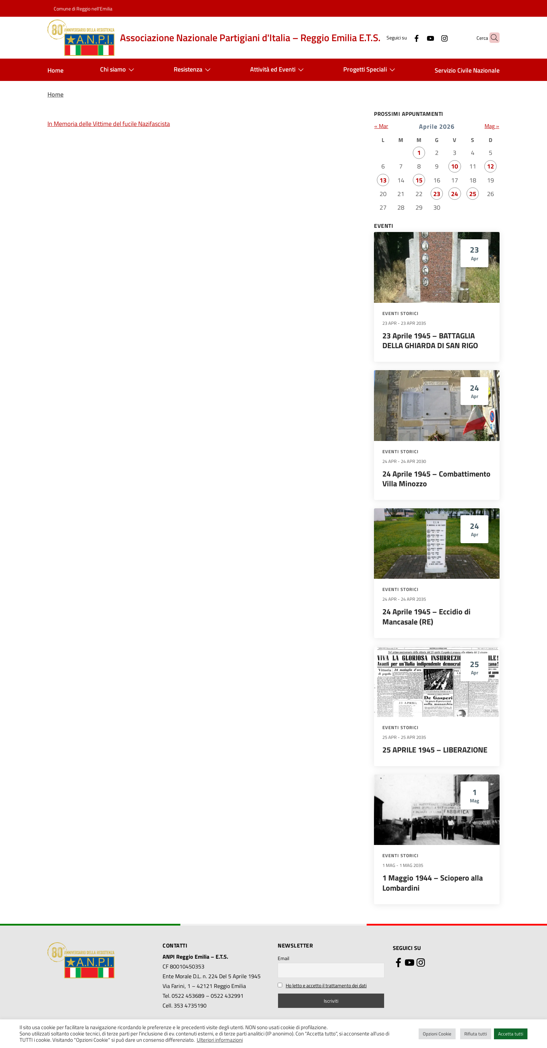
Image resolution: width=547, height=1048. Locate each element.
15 (418, 180)
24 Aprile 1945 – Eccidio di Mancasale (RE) (426, 617)
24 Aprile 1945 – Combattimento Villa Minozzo (436, 479)
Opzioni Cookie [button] (437, 1033)
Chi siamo (118, 69)
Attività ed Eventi (278, 69)
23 (436, 194)
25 (472, 194)
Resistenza (193, 69)
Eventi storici (400, 313)
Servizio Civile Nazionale (467, 70)
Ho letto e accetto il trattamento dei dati (326, 985)
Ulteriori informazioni (220, 1040)
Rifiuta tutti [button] (475, 1033)
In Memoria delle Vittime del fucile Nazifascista (108, 123)
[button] (491, 37)
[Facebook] (403, 37)
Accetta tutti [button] (510, 1033)
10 (454, 166)
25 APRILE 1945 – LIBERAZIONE (434, 750)
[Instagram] (431, 37)
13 (383, 180)
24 (454, 194)
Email (283, 958)
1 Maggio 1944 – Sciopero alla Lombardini (432, 883)
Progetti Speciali (370, 69)
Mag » (492, 126)
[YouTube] (417, 37)
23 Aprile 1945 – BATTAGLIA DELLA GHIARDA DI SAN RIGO (430, 341)
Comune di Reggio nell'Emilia (83, 8)
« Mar (381, 126)
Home (55, 70)
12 (490, 166)
